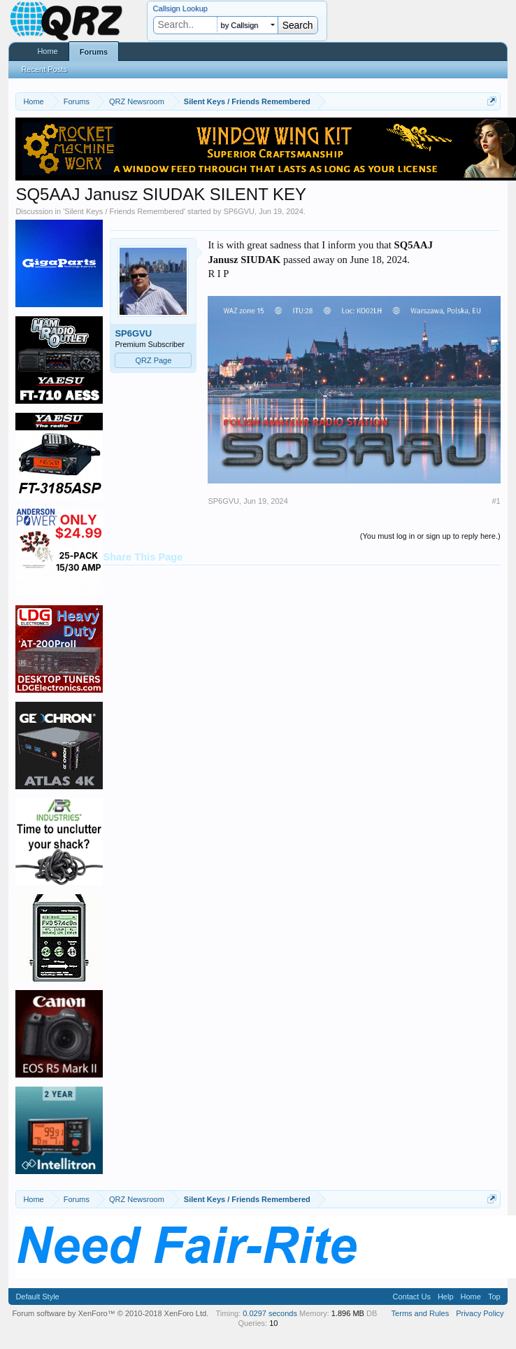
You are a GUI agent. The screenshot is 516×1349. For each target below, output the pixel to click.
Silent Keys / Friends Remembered (124, 211)
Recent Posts (43, 69)
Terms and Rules (421, 1313)
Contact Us (411, 1296)
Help (446, 1296)
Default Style (37, 1296)
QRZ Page (153, 360)
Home (47, 51)
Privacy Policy (479, 1313)
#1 (496, 501)
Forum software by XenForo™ (110, 1313)
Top (494, 1296)
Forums (94, 52)
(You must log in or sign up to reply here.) (430, 536)
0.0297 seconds (270, 1313)
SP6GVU (239, 211)
